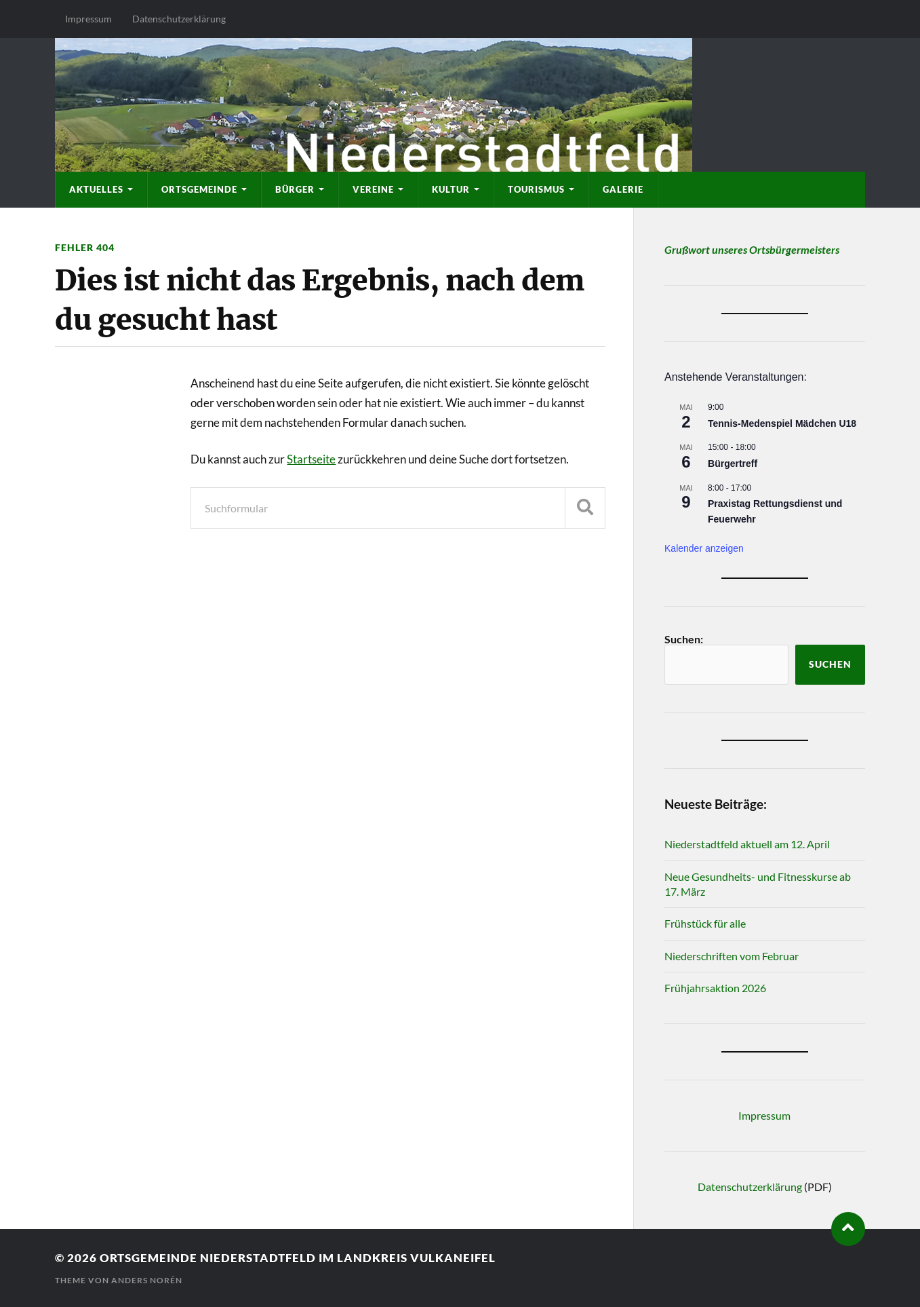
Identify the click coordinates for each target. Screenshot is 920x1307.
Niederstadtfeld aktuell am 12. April (747, 843)
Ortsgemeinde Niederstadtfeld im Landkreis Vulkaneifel (298, 1258)
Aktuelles (96, 189)
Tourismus (536, 189)
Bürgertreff (732, 463)
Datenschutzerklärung (179, 18)
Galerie (623, 189)
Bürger (295, 189)
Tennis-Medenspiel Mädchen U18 (782, 423)
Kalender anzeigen (704, 548)
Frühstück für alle (705, 923)
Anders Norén (146, 1280)
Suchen (830, 664)
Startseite (311, 459)
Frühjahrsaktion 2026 (715, 987)
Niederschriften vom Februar (731, 955)
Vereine (373, 189)
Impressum (88, 18)
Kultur (451, 189)
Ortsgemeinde (199, 189)
